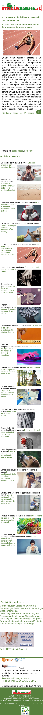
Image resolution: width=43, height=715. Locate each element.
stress (20, 151)
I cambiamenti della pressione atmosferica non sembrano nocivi (8, 476)
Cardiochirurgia (7, 606)
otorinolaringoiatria (24, 621)
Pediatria (37, 621)
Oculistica (16, 618)
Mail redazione (21, 702)
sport (14, 151)
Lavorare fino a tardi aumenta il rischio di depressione (8, 289)
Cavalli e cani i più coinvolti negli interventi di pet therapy (8, 229)
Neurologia (5, 618)
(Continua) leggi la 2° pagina (18, 113)
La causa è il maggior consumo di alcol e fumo (8, 310)
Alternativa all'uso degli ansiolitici (8, 413)
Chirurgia (31, 606)
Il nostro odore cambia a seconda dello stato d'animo (8, 454)
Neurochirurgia (32, 616)
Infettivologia (18, 616)
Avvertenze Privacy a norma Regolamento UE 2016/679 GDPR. (19, 679)
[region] (21, 131)
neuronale (28, 151)
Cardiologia (21, 606)
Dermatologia (6, 608)
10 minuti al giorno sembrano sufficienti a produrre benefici (8, 187)
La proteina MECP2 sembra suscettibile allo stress (7, 394)
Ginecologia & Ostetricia (12, 613)
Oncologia (26, 618)
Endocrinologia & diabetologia (28, 608)
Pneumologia (6, 623)
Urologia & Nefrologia (23, 623)
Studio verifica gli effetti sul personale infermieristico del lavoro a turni (8, 499)
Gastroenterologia (9, 611)
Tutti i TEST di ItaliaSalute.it (13, 649)
